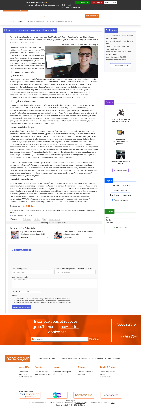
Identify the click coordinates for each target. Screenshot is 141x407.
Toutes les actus (120, 65)
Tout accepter (82, 2)
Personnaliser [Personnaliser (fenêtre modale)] (110, 2)
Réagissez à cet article (23, 215)
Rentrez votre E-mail (22, 339)
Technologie (27, 219)
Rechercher (92, 15)
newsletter (70, 326)
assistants (66, 301)
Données (100, 358)
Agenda (109, 217)
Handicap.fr (80, 403)
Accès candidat (119, 190)
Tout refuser (97, 2)
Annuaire (109, 223)
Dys (44, 219)
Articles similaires (54, 219)
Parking (109, 220)
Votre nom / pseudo (20, 269)
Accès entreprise (120, 200)
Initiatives (37, 219)
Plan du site (43, 358)
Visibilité (15, 292)
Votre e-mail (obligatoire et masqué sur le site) (73, 269)
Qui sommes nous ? (114, 358)
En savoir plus (120, 227)
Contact (54, 358)
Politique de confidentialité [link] (70, 7)
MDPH (24, 199)
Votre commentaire (20, 277)
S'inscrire (94, 339)
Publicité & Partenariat (69, 358)
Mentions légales (87, 358)
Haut (112, 403)
